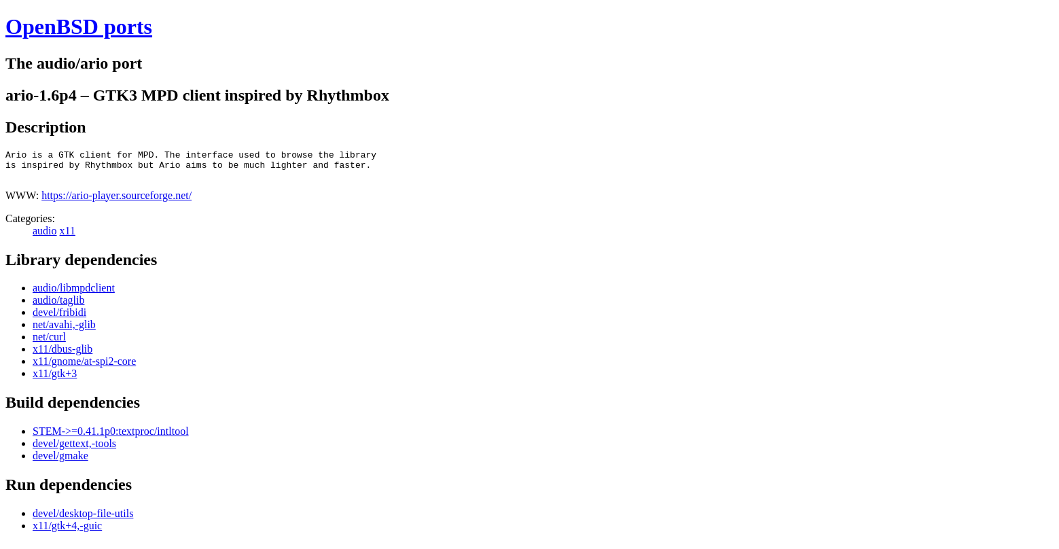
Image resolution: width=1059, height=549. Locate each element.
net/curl (49, 343)
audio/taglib (58, 306)
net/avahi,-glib (64, 330)
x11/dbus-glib (62, 355)
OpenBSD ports (78, 26)
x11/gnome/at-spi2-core (84, 367)
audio (45, 237)
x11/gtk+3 (55, 379)
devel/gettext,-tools (74, 449)
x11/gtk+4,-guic (67, 531)
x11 (67, 237)
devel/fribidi (59, 318)
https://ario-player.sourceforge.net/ (116, 201)
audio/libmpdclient (74, 294)
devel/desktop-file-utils (83, 519)
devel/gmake (60, 461)
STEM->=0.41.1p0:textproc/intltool (111, 437)
